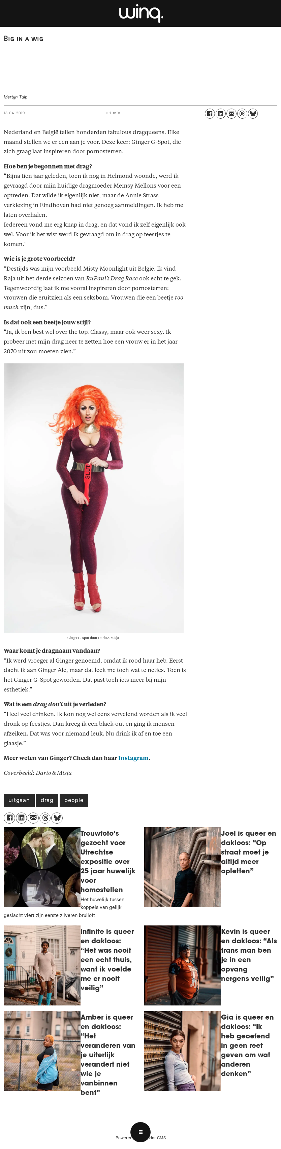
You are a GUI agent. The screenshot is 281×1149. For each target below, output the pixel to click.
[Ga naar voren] (140, 13)
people (74, 801)
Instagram (133, 758)
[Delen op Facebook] (210, 114)
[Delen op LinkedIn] (221, 114)
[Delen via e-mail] (231, 114)
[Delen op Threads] (242, 114)
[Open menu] (140, 1132)
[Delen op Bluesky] (253, 114)
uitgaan (19, 801)
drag (47, 801)
